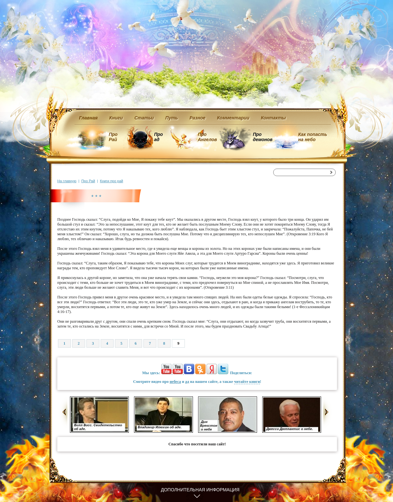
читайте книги (247, 381)
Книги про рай (111, 181)
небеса (175, 381)
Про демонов (262, 137)
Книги (116, 117)
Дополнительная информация (200, 489)
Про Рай (113, 137)
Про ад (158, 137)
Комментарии (233, 117)
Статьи (144, 117)
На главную (66, 181)
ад (187, 381)
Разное (197, 117)
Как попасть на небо (312, 137)
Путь (171, 117)
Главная (88, 117)
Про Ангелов (207, 137)
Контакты (273, 117)
